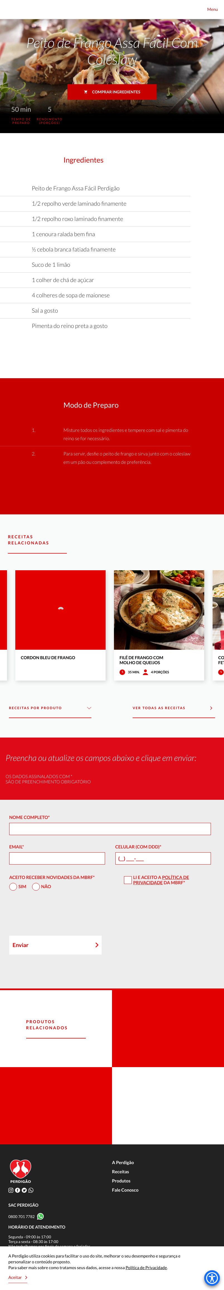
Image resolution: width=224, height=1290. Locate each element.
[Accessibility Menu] (212, 1278)
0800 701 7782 (21, 1216)
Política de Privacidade (161, 880)
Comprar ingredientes (112, 91)
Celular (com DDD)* (138, 847)
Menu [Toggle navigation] (212, 9)
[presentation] (51, 916)
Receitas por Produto (50, 708)
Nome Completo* (29, 817)
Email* (16, 847)
